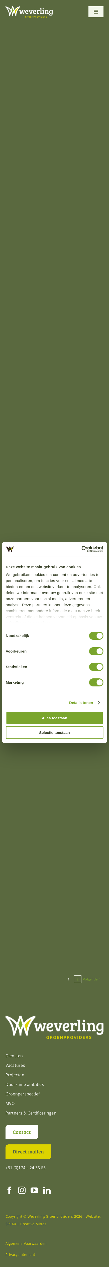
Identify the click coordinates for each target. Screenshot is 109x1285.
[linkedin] (47, 1190)
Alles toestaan (54, 718)
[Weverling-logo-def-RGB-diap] (29, 8)
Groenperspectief (23, 1094)
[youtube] (34, 1190)
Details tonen (81, 702)
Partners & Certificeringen (31, 1113)
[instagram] (22, 1190)
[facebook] (9, 1190)
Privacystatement (20, 1254)
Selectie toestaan (54, 732)
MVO (10, 1103)
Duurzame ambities (25, 1084)
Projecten (15, 1075)
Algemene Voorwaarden (26, 1243)
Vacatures (15, 1065)
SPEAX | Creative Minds (26, 1223)
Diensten (14, 1056)
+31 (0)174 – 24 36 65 (26, 1168)
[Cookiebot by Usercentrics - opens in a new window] (81, 549)
